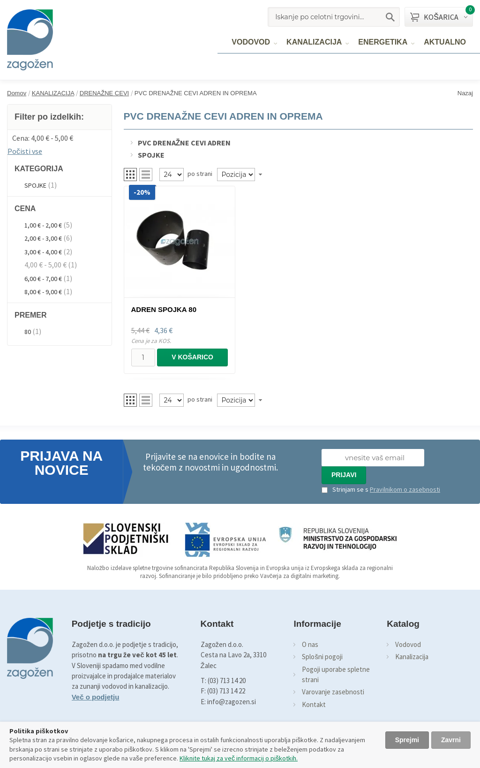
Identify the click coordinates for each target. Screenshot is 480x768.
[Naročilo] (236, 174)
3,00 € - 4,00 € (43, 252)
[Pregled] (171, 174)
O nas (310, 644)
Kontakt (314, 704)
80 (27, 331)
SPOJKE (35, 185)
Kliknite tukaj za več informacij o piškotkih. (239, 758)
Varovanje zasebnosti (333, 691)
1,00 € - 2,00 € (43, 225)
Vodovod (408, 644)
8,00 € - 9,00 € (43, 292)
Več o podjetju (96, 697)
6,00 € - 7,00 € (43, 278)
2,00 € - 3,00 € (43, 238)
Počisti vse (25, 151)
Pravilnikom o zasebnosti (405, 489)
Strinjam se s (345, 489)
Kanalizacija (411, 656)
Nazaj (465, 93)
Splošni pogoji (322, 656)
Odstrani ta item (107, 136)
